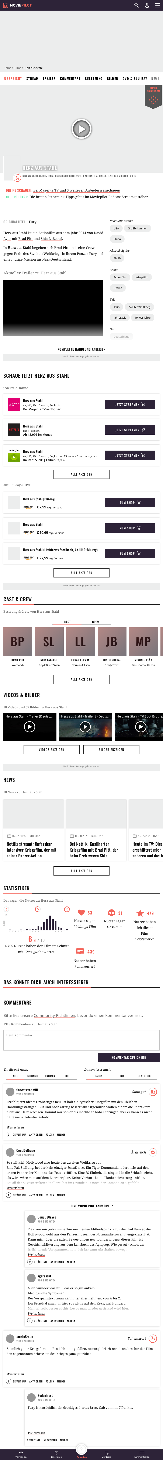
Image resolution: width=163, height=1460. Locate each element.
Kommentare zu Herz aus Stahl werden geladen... (41, 1024)
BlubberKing (33, 1240)
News (155, 78)
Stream (32, 78)
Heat (88, 1252)
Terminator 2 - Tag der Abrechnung (108, 1267)
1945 (116, 307)
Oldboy (89, 1275)
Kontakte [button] (32, 1054)
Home (7, 68)
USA (116, 228)
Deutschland (121, 337)
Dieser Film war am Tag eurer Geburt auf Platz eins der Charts (42, 1233)
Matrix (89, 1260)
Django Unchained (97, 1283)
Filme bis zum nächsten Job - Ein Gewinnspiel (41, 1250)
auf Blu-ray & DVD (17, 485)
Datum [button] (98, 1054)
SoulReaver (34, 1294)
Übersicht (13, 78)
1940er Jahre (142, 317)
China (117, 239)
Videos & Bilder (21, 694)
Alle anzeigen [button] (81, 474)
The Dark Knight (95, 1229)
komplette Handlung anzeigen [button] (81, 349)
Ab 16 (117, 258)
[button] (21, 1454)
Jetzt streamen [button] (130, 404)
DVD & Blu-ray (135, 78)
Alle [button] (15, 1054)
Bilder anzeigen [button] (111, 749)
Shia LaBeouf (51, 238)
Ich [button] (67, 1054)
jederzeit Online (15, 388)
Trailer (49, 78)
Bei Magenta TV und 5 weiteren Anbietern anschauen (76, 190)
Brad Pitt (25, 238)
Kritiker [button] (50, 1054)
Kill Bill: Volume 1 (97, 1290)
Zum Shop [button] (130, 502)
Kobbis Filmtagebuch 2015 (41, 1267)
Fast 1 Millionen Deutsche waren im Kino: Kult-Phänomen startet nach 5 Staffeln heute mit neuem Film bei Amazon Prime (96, 1390)
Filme (17, 68)
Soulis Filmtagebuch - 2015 (42, 1286)
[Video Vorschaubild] (29, 727)
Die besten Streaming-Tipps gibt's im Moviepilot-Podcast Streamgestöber (89, 196)
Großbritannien (137, 228)
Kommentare (70, 78)
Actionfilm (120, 277)
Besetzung (94, 78)
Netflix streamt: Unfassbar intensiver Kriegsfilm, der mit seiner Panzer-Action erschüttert (31, 849)
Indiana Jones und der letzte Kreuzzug (109, 1298)
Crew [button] (96, 621)
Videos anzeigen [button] (51, 749)
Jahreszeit (120, 317)
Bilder (112, 78)
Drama (118, 288)
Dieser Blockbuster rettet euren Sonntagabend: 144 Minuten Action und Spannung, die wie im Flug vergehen (32, 1390)
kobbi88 (32, 1275)
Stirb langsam (94, 1244)
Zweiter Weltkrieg (139, 307)
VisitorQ (30, 1259)
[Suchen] (136, 5)
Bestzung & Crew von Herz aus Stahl (31, 611)
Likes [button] (122, 1054)
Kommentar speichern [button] (128, 1035)
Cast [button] (67, 621)
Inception (91, 1237)
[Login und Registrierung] (147, 5)
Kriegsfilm (141, 277)
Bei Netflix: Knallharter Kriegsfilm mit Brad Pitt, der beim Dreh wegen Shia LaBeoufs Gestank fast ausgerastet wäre (94, 849)
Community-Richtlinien (54, 1015)
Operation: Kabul (81, 1440)
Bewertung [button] (144, 1054)
